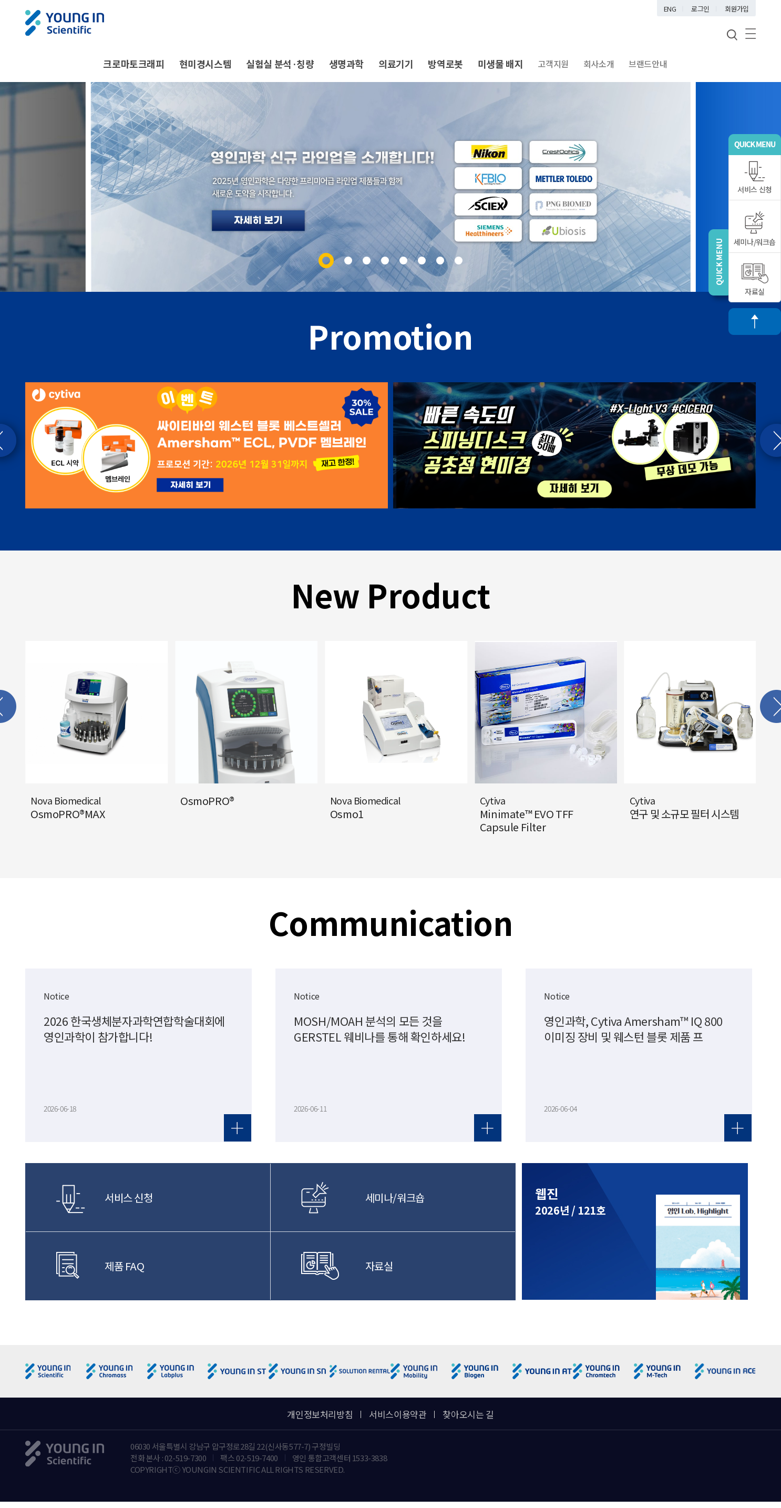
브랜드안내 (648, 63)
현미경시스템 (205, 63)
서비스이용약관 (397, 1414)
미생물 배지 (500, 63)
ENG (670, 9)
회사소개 (598, 63)
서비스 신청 (754, 178)
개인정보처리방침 (320, 1414)
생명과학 (346, 63)
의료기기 (395, 63)
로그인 (700, 9)
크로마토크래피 (133, 63)
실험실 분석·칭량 (280, 63)
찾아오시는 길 (468, 1414)
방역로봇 (445, 63)
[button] (326, 260)
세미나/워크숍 (755, 229)
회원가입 (737, 9)
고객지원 (553, 63)
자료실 (755, 280)
